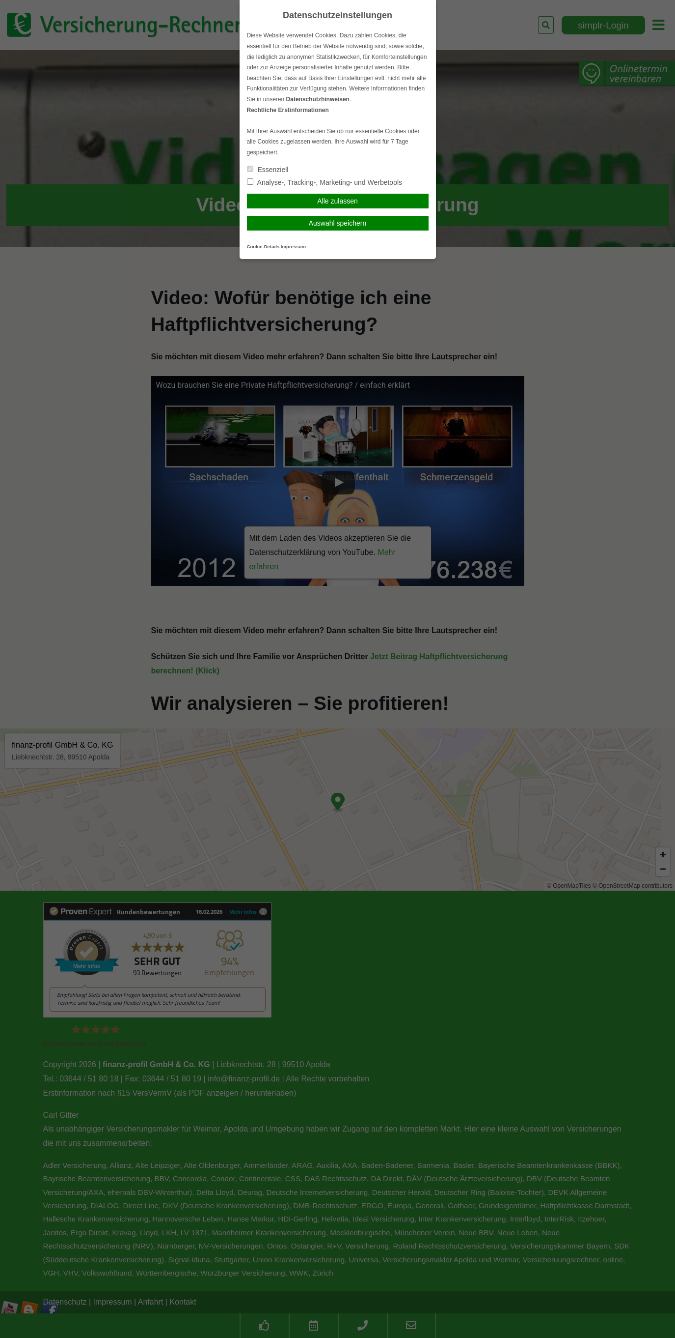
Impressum (293, 246)
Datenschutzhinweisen (318, 99)
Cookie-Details (263, 246)
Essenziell (268, 170)
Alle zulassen (337, 201)
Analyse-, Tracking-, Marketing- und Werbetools (325, 182)
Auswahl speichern (338, 223)
